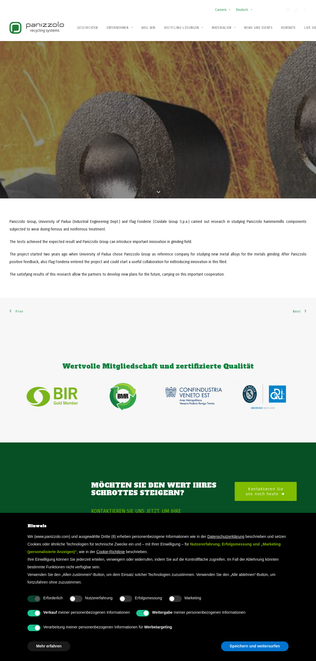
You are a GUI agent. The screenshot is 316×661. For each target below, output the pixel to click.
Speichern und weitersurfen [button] (255, 646)
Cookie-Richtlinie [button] (110, 552)
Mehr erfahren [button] (48, 646)
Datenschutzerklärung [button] (225, 536)
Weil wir (148, 28)
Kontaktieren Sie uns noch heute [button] (266, 468)
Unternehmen (120, 28)
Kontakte (288, 28)
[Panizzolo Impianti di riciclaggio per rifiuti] (37, 27)
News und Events (258, 28)
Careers (222, 10)
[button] (288, 11)
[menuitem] (223, 7)
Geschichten (87, 28)
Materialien (224, 28)
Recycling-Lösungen (183, 28)
